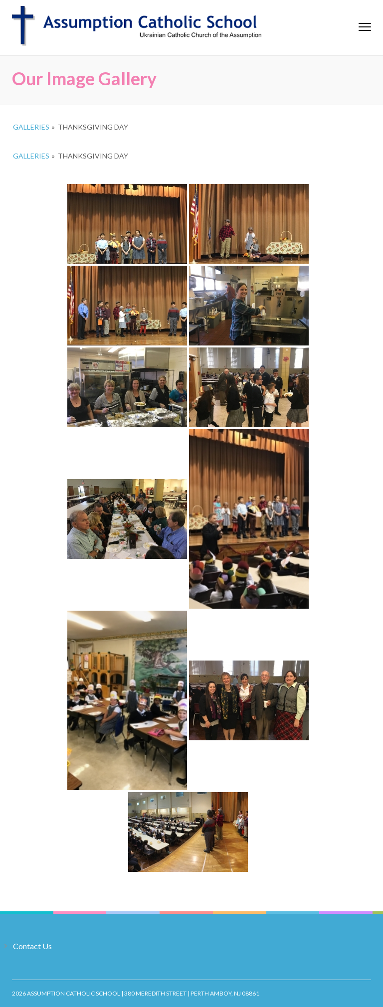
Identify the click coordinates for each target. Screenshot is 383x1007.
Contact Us (32, 946)
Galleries (31, 127)
